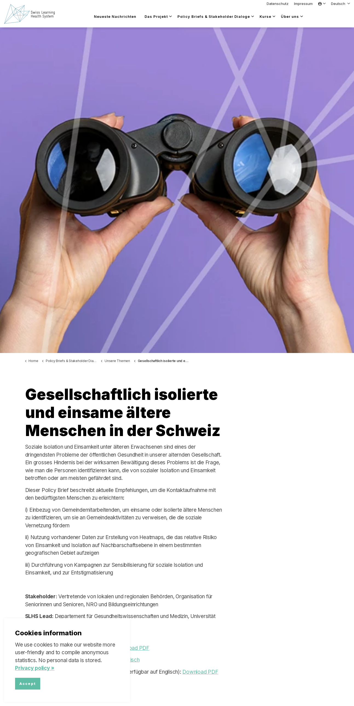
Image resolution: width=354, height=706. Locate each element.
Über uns (290, 16)
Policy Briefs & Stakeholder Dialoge (213, 16)
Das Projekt (156, 16)
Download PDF (131, 648)
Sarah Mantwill (101, 636)
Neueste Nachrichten (115, 16)
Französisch (100, 660)
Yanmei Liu (68, 636)
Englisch (73, 660)
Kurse (265, 16)
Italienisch (128, 660)
